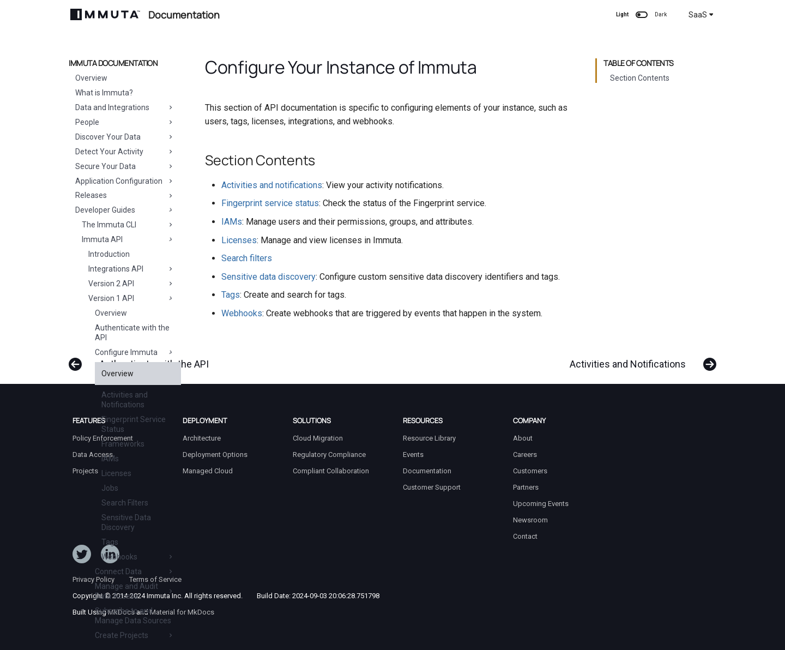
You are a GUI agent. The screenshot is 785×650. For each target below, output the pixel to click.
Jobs (109, 488)
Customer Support (432, 487)
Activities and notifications (271, 185)
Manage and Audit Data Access (134, 591)
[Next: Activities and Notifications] (639, 359)
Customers (530, 471)
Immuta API (128, 239)
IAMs (110, 458)
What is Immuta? (104, 92)
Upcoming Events (541, 503)
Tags (109, 542)
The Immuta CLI (128, 224)
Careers (525, 454)
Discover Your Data (124, 137)
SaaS (701, 14)
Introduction (109, 254)
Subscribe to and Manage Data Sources (133, 615)
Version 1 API (131, 298)
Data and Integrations (124, 107)
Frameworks (122, 444)
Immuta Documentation (113, 63)
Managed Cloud (208, 471)
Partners (526, 487)
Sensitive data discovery (268, 277)
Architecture (202, 438)
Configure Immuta (134, 352)
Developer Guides (124, 210)
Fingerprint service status (270, 203)
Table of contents (638, 63)
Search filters (246, 258)
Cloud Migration (318, 438)
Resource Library (429, 438)
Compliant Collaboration (331, 471)
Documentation (427, 471)
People (124, 122)
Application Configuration (124, 181)
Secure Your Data (124, 166)
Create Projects (134, 635)
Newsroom (530, 520)
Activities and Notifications (124, 399)
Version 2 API (131, 283)
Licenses (116, 473)
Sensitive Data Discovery (126, 522)
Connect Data (134, 571)
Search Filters (124, 502)
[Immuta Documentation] (105, 14)
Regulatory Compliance (329, 454)
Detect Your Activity (124, 151)
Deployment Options (215, 454)
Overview (91, 78)
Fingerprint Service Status (133, 424)
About (523, 438)
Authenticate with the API (132, 332)
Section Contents (639, 78)
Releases (124, 195)
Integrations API (131, 268)
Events (413, 454)
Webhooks (137, 556)
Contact (525, 536)
